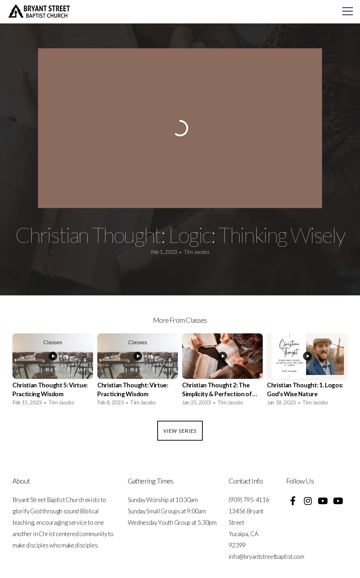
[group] (52, 371)
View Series (179, 430)
